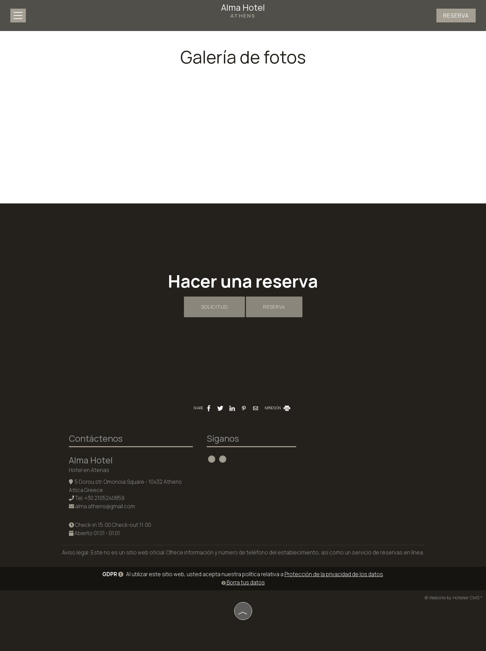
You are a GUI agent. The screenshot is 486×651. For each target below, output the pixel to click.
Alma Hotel (243, 10)
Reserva (456, 15)
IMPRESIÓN (278, 407)
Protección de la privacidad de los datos (334, 574)
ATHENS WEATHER (358, 460)
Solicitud (214, 306)
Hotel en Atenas (89, 470)
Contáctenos (96, 438)
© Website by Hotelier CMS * (454, 597)
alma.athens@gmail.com (105, 506)
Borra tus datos (243, 582)
